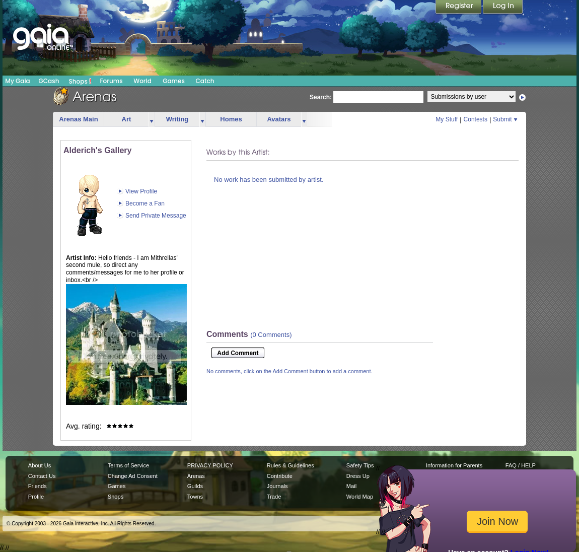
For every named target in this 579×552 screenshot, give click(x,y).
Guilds (195, 486)
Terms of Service (128, 465)
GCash (49, 81)
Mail (351, 486)
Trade (274, 497)
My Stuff (447, 119)
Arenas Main (78, 119)
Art (126, 119)
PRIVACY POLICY (210, 465)
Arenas (196, 476)
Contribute (280, 476)
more (152, 119)
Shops (80, 81)
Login (503, 7)
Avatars (279, 119)
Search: (321, 97)
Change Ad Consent (133, 476)
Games (174, 81)
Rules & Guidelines (290, 465)
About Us (39, 465)
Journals (277, 486)
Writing (177, 119)
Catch (205, 81)
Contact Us (42, 476)
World (142, 81)
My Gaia (17, 81)
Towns (195, 497)
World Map (359, 497)
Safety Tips (360, 465)
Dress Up (358, 476)
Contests (475, 119)
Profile (36, 497)
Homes (231, 119)
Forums (111, 81)
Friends (37, 486)
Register (459, 7)
